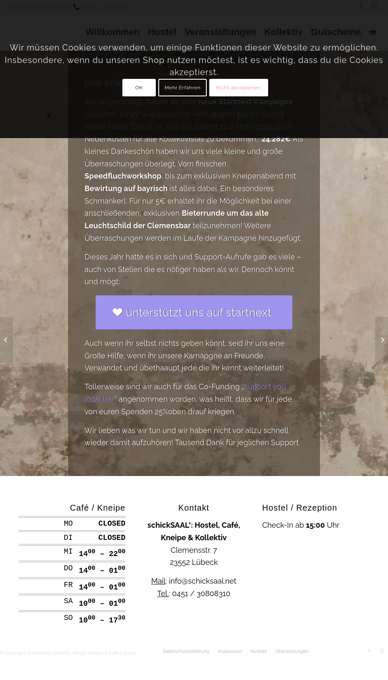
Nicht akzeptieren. (239, 88)
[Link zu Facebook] (369, 651)
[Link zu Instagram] (381, 651)
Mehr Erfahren (182, 88)
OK (139, 88)
